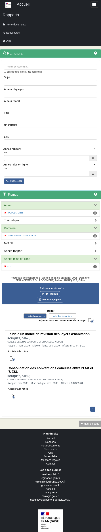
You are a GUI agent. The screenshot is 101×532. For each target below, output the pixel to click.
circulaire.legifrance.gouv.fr (50, 481)
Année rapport (13, 250)
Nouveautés (50, 449)
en (5, 152)
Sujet (7, 77)
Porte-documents (50, 445)
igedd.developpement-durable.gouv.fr (50, 499)
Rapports (50, 442)
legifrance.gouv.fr (50, 478)
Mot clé (8, 243)
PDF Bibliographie (50, 299)
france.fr (50, 488)
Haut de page (90, 423)
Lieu (6, 136)
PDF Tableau (50, 294)
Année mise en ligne (17, 258)
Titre (6, 113)
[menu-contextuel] (5, 71)
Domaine (10, 228)
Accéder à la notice (18, 351)
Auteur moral (12, 101)
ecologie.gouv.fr (50, 496)
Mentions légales (50, 460)
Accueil (50, 438)
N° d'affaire (10, 124)
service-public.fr (50, 474)
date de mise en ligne (62, 316)
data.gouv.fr (50, 492)
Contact (50, 463)
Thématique (11, 220)
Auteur (8, 205)
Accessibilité (50, 456)
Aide (50, 452)
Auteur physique (14, 89)
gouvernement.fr (50, 485)
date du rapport (35, 316)
